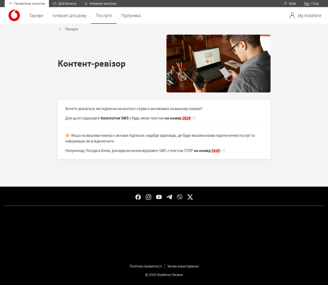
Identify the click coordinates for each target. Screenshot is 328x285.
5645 (215, 150)
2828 (186, 118)
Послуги (68, 29)
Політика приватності (146, 266)
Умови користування (182, 266)
